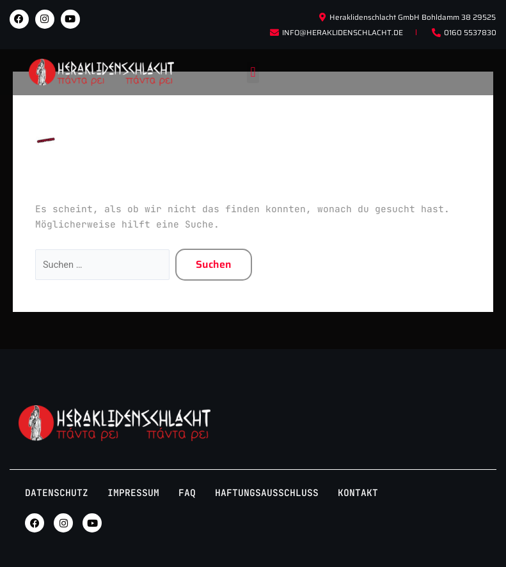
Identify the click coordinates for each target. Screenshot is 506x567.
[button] (253, 72)
